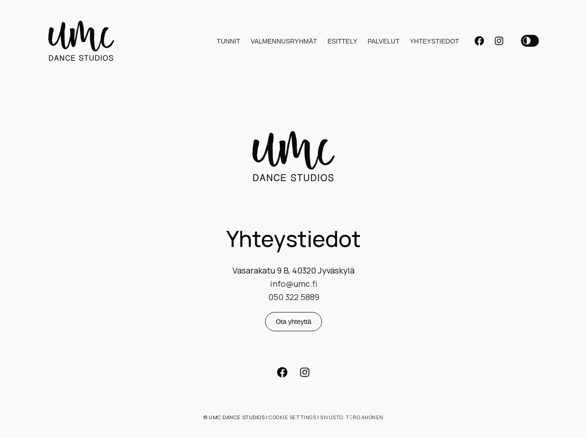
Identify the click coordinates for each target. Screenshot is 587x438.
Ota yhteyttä (293, 321)
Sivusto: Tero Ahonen (351, 417)
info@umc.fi (293, 283)
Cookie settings (292, 417)
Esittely (342, 41)
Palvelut (383, 41)
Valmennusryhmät (283, 41)
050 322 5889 (293, 296)
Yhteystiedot (434, 41)
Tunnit (228, 41)
